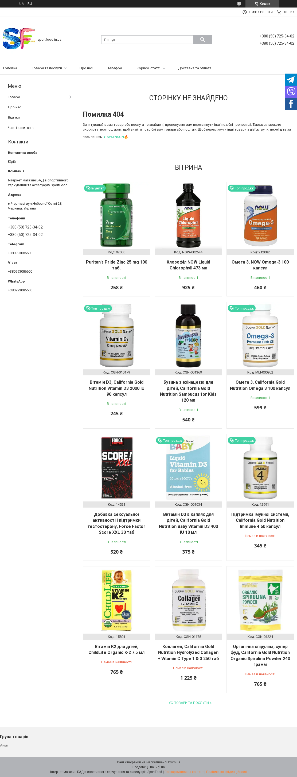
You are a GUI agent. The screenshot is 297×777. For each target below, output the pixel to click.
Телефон (115, 68)
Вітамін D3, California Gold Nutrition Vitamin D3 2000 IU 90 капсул (116, 388)
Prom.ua (174, 762)
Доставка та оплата (195, 68)
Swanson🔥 (117, 137)
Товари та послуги (47, 68)
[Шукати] (202, 39)
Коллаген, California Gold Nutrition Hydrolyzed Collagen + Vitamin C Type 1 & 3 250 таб (188, 652)
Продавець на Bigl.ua (148, 767)
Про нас (86, 68)
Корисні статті (149, 68)
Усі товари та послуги (189, 703)
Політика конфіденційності (226, 772)
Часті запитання (21, 128)
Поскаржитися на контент (184, 772)
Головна (10, 68)
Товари (14, 97)
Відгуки (14, 117)
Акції (4, 745)
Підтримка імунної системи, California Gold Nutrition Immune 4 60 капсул (260, 520)
